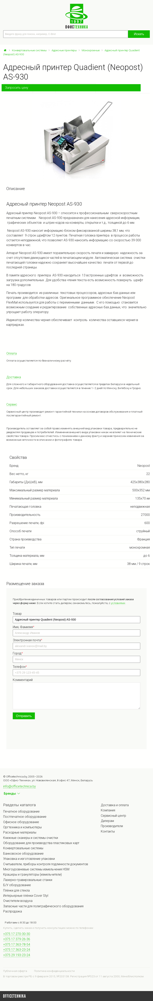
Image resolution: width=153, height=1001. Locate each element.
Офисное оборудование (21, 822)
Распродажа (12, 911)
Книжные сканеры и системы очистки (30, 838)
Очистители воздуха (17, 901)
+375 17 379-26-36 (16, 939)
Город (18, 653)
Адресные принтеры (64, 50)
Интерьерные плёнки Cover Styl (25, 896)
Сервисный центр (113, 816)
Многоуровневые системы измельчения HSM (36, 869)
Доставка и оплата (115, 805)
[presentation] (43, 735)
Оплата (11, 353)
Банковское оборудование (23, 853)
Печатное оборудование (21, 811)
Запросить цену (16, 88)
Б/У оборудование (17, 885)
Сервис (11, 404)
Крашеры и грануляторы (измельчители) (32, 874)
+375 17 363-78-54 (16, 944)
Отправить (24, 716)
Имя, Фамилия (23, 627)
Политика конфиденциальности (54, 970)
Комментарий (23, 680)
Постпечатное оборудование (24, 817)
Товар (17, 614)
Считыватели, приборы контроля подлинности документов (45, 864)
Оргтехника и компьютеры (22, 827)
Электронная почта (27, 640)
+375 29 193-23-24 (16, 955)
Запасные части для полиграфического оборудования (43, 906)
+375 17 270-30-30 (16, 934)
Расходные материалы (19, 832)
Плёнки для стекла (16, 890)
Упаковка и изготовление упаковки (29, 859)
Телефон (20, 667)
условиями (118, 603)
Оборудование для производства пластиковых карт (41, 843)
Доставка (13, 377)
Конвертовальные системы (29, 50)
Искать (139, 34)
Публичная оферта (15, 970)
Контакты (108, 831)
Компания (108, 810)
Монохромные (91, 50)
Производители (112, 826)
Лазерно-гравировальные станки (27, 880)
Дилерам (107, 821)
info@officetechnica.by (19, 786)
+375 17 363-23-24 (16, 950)
